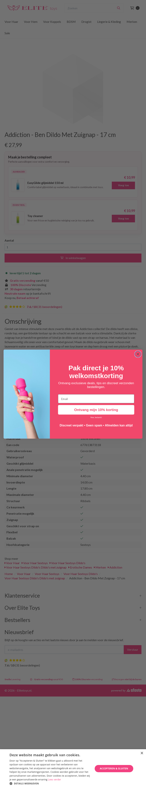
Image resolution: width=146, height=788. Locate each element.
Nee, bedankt (96, 417)
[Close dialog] (138, 354)
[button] (50, 783)
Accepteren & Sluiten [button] (114, 768)
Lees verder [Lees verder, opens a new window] (54, 779)
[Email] (96, 398)
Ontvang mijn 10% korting (96, 410)
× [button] (141, 753)
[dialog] (73, 768)
